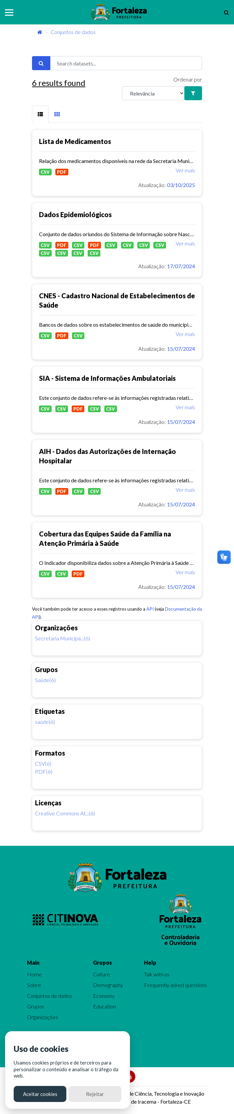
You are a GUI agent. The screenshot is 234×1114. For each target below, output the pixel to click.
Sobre (34, 985)
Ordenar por (187, 79)
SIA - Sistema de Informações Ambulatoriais (107, 378)
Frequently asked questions (175, 985)
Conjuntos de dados (73, 32)
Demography (108, 985)
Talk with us (156, 974)
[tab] (40, 114)
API (150, 609)
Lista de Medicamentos (75, 141)
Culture (101, 974)
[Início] (39, 32)
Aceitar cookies (40, 1094)
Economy (104, 995)
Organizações (42, 1017)
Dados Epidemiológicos (75, 214)
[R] (153, 93)
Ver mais (185, 170)
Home (34, 974)
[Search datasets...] (126, 63)
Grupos (35, 1006)
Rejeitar (95, 1094)
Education (104, 1006)
